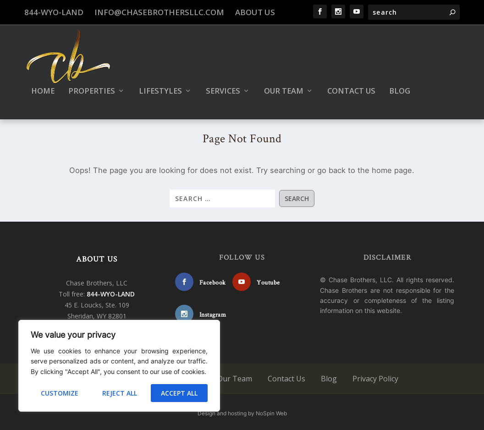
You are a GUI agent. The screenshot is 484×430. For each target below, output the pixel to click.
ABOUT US (96, 257)
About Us (255, 12)
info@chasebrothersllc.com (159, 12)
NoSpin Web (271, 411)
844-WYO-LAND (53, 12)
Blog (399, 86)
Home (43, 86)
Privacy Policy (375, 376)
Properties (91, 86)
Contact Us (351, 86)
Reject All (119, 393)
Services (223, 86)
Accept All (179, 393)
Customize (59, 393)
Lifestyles (160, 86)
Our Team (283, 86)
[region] (119, 366)
